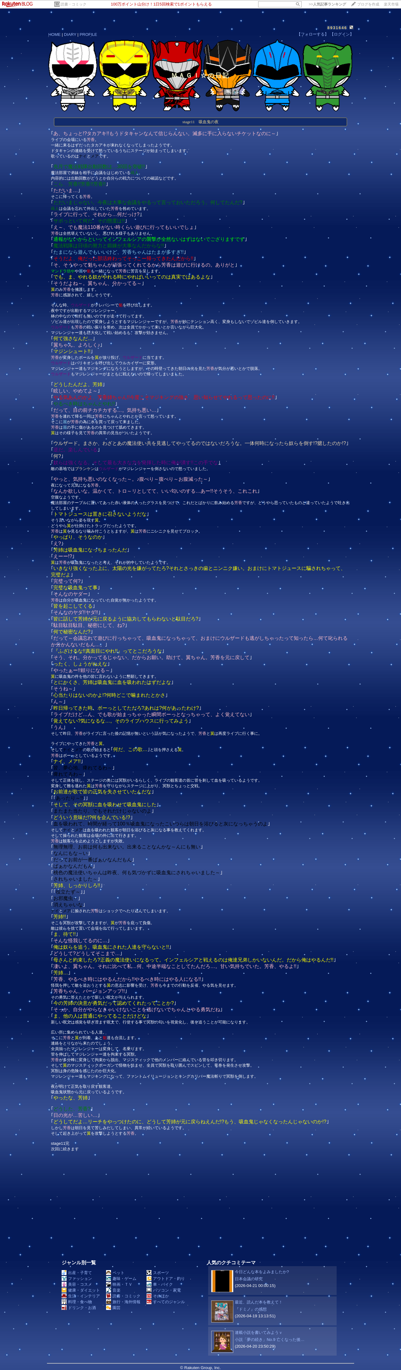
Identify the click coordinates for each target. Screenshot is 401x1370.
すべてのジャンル (166, 1302)
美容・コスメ (77, 1284)
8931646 (337, 27)
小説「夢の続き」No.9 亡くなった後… (269, 1339)
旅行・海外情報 (123, 1302)
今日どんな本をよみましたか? (262, 1271)
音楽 (113, 1290)
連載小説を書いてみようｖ (259, 1332)
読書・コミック (73, 4)
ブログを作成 (368, 4)
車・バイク (160, 1284)
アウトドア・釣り (166, 1278)
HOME (54, 34)
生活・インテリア (81, 1296)
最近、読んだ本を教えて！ (259, 1302)
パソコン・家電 (164, 1290)
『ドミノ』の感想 (251, 1309)
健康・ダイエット (81, 1290)
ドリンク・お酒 (79, 1307)
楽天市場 (391, 4)
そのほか (158, 1296)
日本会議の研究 (249, 1279)
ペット (115, 1272)
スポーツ (158, 1272)
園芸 (113, 1307)
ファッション (77, 1278)
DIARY (70, 34)
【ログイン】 (342, 34)
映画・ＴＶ (119, 1284)
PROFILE (88, 34)
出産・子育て (77, 1272)
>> (327, 4)
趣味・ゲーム (121, 1278)
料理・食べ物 (77, 1302)
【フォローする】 (313, 34)
